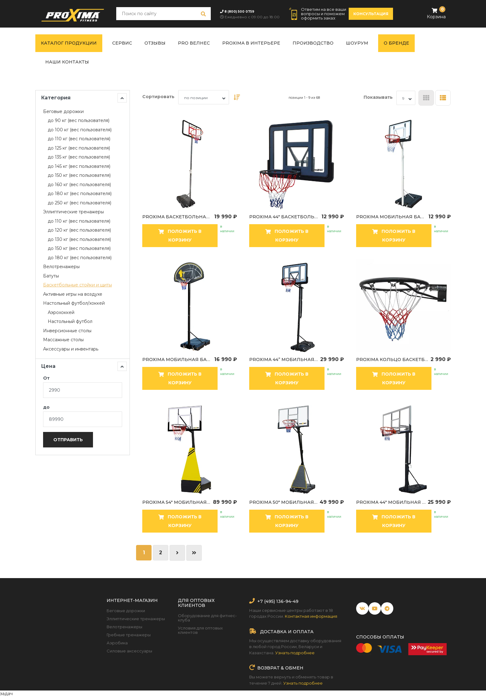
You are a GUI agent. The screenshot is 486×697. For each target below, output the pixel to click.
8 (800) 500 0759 (239, 12)
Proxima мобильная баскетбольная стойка (391, 216)
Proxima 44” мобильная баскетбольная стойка (284, 359)
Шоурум (357, 43)
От (46, 378)
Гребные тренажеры (129, 634)
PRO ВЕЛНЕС (194, 43)
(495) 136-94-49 (280, 601)
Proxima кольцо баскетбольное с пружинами (392, 359)
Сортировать (158, 96)
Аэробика (117, 642)
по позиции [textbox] (196, 97)
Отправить (68, 439)
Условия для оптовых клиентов (200, 630)
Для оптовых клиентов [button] (196, 603)
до (46, 407)
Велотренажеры (124, 626)
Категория (84, 97)
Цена (84, 366)
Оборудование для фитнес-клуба (207, 617)
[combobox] (203, 97)
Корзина (436, 13)
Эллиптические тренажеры (136, 618)
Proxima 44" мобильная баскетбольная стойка (391, 502)
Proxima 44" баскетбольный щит (284, 216)
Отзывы (155, 43)
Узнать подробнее (295, 652)
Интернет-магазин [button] (132, 600)
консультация (370, 13)
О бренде (396, 43)
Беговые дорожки (126, 610)
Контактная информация (311, 616)
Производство (313, 43)
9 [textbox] (403, 98)
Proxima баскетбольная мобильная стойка (177, 216)
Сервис (122, 43)
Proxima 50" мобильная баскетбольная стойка (283, 502)
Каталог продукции (69, 43)
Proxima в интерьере (251, 43)
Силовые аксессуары (129, 650)
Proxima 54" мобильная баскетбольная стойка (176, 502)
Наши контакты (67, 62)
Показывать (378, 97)
